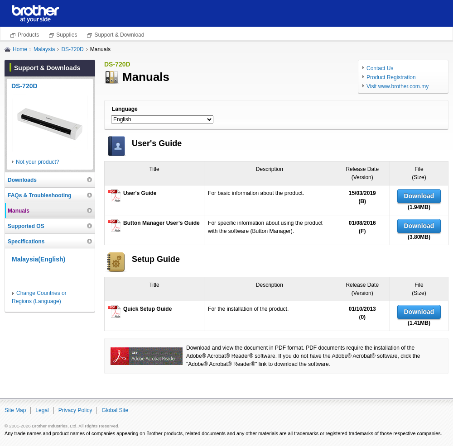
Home (20, 49)
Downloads (22, 180)
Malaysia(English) (38, 259)
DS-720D (72, 49)
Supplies (66, 35)
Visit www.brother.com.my (397, 86)
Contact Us (379, 68)
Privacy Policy (75, 410)
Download (419, 195)
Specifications (26, 241)
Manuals (18, 211)
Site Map (15, 410)
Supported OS (26, 226)
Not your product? (37, 162)
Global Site (114, 410)
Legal (41, 410)
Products (28, 35)
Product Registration (391, 77)
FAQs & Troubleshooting (40, 195)
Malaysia (44, 49)
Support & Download (119, 35)
